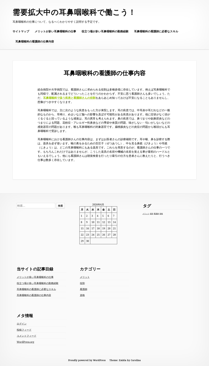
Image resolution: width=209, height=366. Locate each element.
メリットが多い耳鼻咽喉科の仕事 (55, 31)
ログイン (22, 323)
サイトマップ (21, 31)
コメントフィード (26, 335)
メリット (85, 277)
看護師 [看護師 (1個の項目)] (156, 214)
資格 (82, 295)
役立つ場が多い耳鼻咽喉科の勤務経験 (105, 31)
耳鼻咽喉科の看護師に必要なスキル (156, 31)
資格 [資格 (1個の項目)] (161, 214)
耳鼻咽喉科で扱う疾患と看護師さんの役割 (69, 98)
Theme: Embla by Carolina (125, 360)
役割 (82, 283)
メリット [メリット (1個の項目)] (145, 214)
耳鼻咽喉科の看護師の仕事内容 (34, 41)
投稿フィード (24, 329)
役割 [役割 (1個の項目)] (151, 214)
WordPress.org (25, 342)
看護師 (83, 289)
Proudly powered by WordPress (87, 360)
